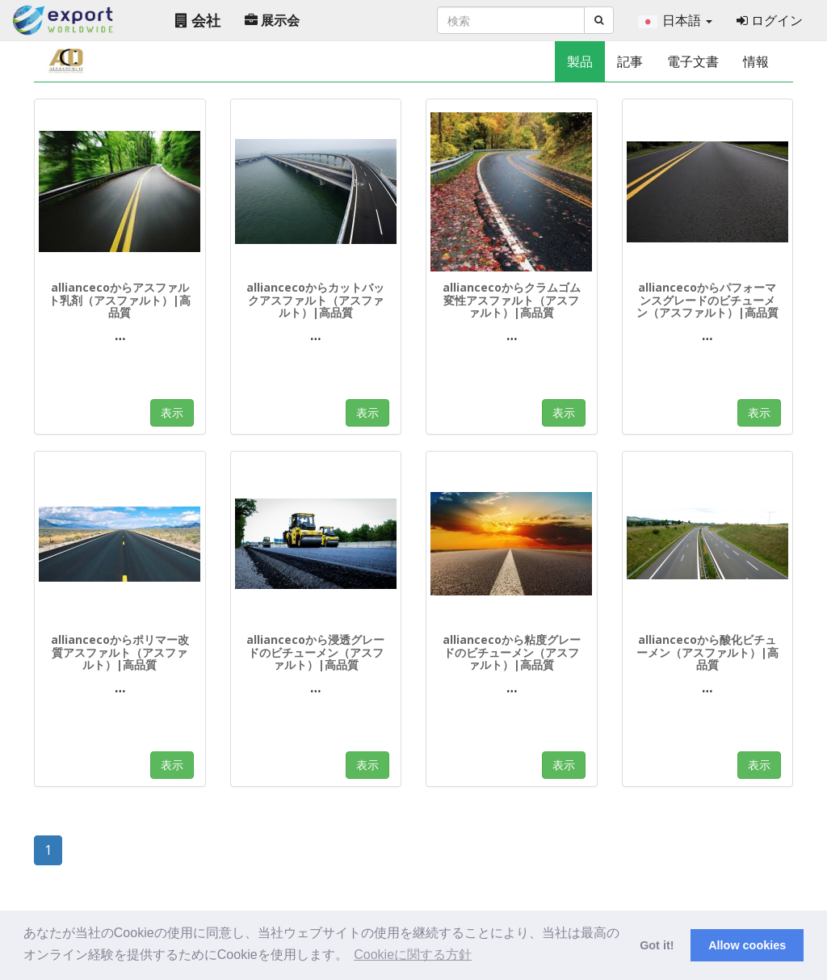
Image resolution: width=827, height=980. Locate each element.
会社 (197, 20)
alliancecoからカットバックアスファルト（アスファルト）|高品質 (315, 300)
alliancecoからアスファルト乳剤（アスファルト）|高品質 (119, 300)
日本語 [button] (675, 20)
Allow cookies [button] (747, 945)
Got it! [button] (657, 945)
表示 (172, 412)
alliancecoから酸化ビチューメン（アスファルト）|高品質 (707, 652)
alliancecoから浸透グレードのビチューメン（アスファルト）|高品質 (315, 652)
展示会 (272, 20)
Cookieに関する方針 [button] (413, 954)
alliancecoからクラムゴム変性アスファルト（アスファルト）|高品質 (512, 300)
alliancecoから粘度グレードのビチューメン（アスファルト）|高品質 (512, 652)
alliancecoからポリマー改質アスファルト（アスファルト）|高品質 (120, 652)
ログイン (770, 20)
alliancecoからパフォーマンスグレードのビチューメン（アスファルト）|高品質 (707, 300)
